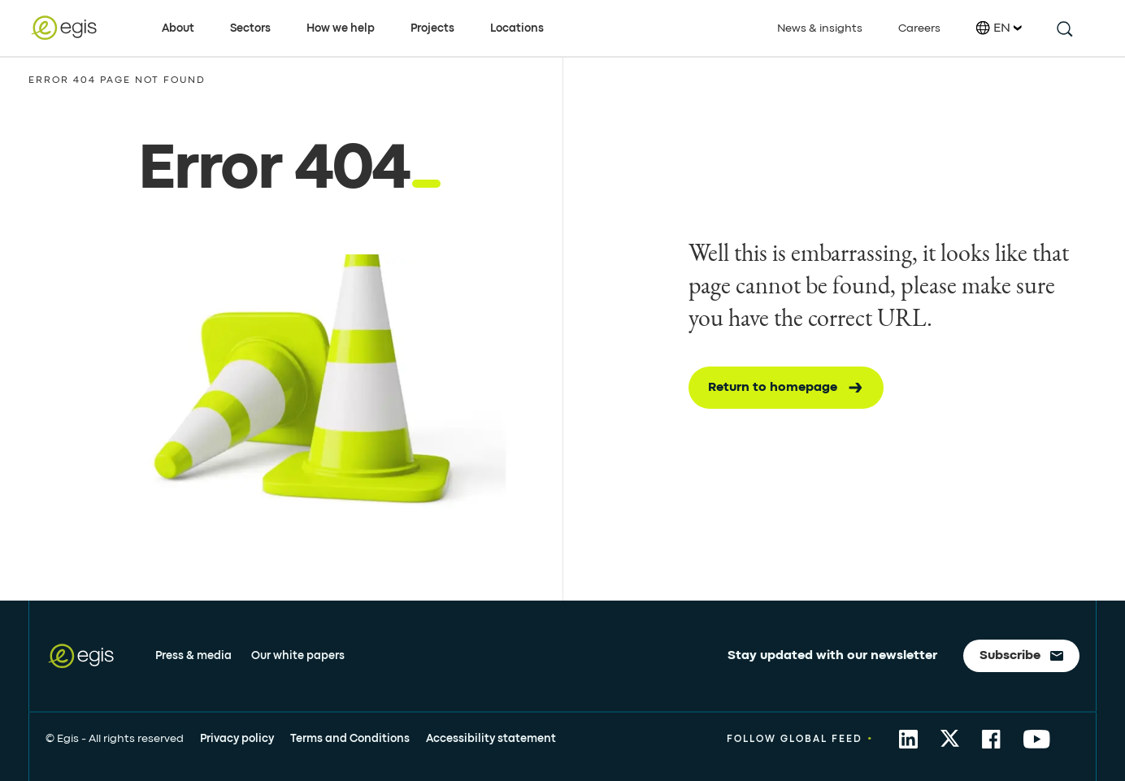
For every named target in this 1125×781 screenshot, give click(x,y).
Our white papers (298, 656)
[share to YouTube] (1036, 739)
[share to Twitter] (949, 739)
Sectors (250, 28)
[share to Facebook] (991, 739)
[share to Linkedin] (908, 739)
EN (999, 28)
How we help (340, 28)
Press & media (193, 656)
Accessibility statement (491, 739)
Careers (919, 28)
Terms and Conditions (350, 739)
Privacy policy (237, 739)
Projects (432, 28)
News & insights (819, 28)
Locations (517, 28)
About (178, 28)
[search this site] (1063, 28)
